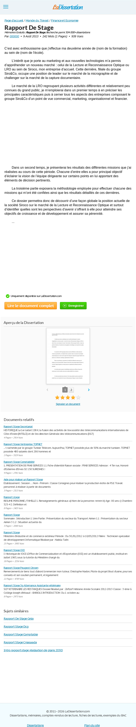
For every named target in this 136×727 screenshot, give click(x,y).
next (89, 390)
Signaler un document (68, 404)
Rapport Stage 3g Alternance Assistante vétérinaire (32, 585)
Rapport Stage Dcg (16, 626)
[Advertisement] (68, 133)
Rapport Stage (12, 515)
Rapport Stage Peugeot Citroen (21, 568)
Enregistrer (73, 305)
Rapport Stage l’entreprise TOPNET (23, 444)
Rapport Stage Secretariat (18, 426)
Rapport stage (11, 497)
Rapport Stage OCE (14, 550)
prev (47, 390)
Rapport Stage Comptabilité (19, 462)
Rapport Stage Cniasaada (20, 642)
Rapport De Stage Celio (19, 618)
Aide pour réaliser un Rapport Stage (23, 479)
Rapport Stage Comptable (21, 634)
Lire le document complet (30, 305)
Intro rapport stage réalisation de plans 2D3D (33, 650)
